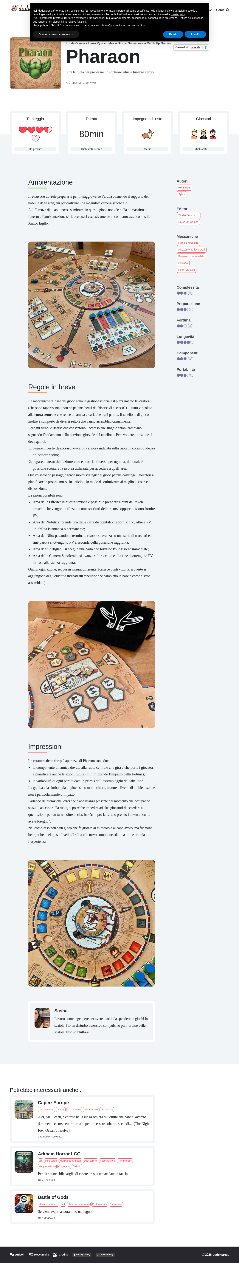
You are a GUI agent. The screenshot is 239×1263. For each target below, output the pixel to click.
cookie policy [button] (178, 14)
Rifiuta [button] (173, 34)
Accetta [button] (195, 34)
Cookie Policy (106, 1254)
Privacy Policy (83, 1254)
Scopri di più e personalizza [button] (56, 34)
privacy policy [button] (164, 10)
